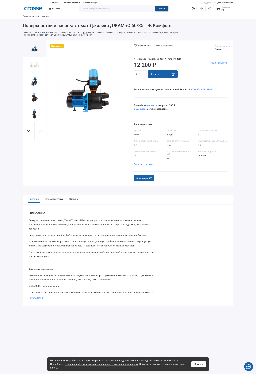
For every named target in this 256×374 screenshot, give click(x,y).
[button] (29, 131)
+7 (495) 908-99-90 (218, 2)
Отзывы (74, 199)
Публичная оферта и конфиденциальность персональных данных (101, 364)
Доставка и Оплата (71, 2)
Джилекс (219, 49)
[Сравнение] (201, 8)
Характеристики (54, 199)
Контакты (54, 2)
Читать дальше (37, 297)
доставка (152, 105)
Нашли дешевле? (219, 62)
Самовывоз (140, 109)
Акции (45, 16)
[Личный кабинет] (193, 8)
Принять (198, 364)
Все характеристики (144, 164)
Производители (31, 16)
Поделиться (144, 178)
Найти (162, 8)
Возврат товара (90, 2)
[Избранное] (210, 8)
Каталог (55, 8)
